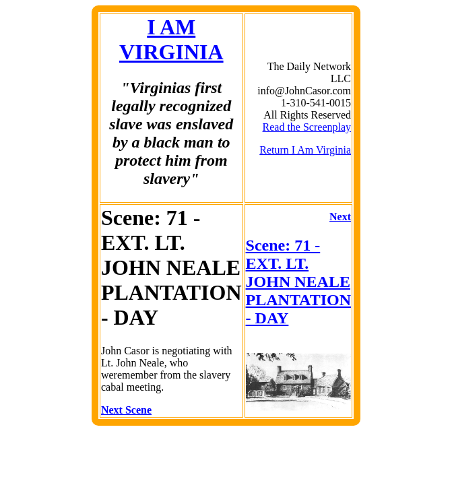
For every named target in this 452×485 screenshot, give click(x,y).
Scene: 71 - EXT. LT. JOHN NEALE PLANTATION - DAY (298, 281)
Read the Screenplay (307, 127)
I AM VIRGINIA (171, 39)
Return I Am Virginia (305, 150)
